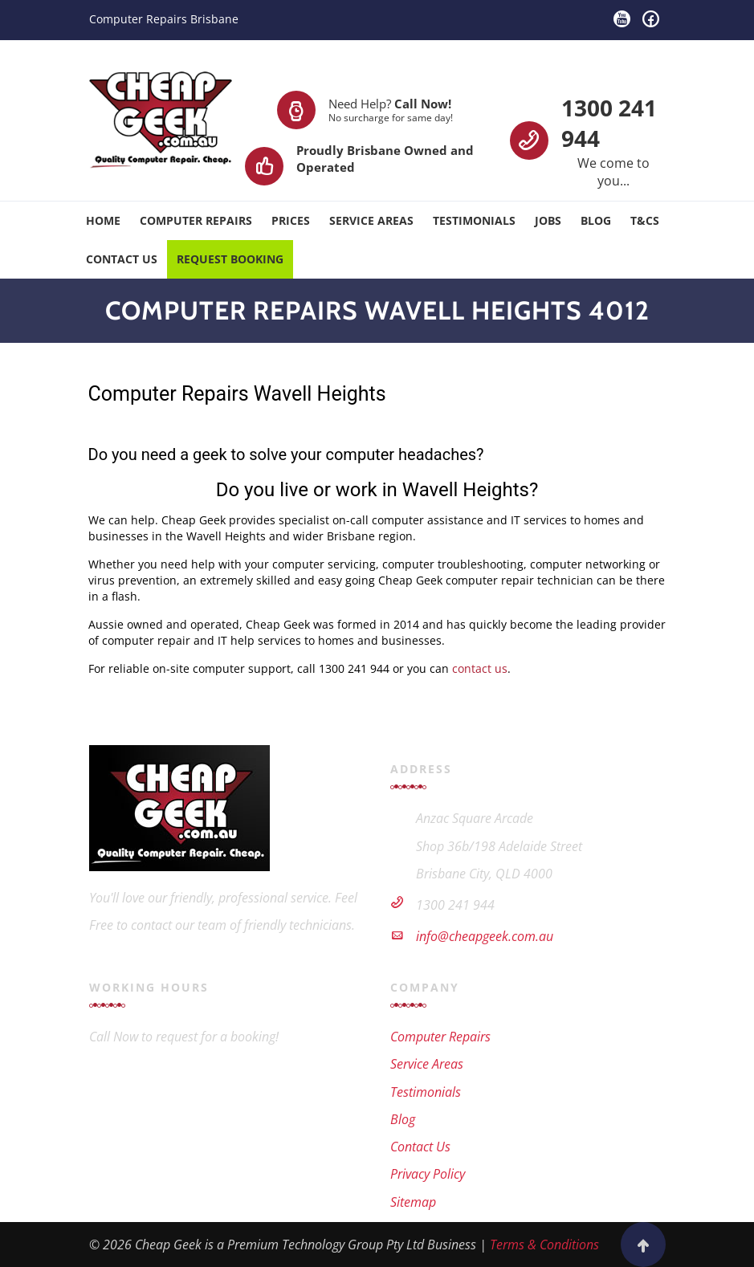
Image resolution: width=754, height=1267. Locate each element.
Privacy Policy (427, 1174)
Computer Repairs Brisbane (163, 18)
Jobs (548, 220)
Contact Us (121, 259)
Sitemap (413, 1202)
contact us (479, 668)
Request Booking (230, 259)
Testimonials (474, 220)
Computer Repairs (196, 220)
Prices (290, 220)
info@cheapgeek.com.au (484, 936)
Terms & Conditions (544, 1244)
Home (103, 220)
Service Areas (371, 220)
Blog (596, 220)
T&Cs (644, 220)
